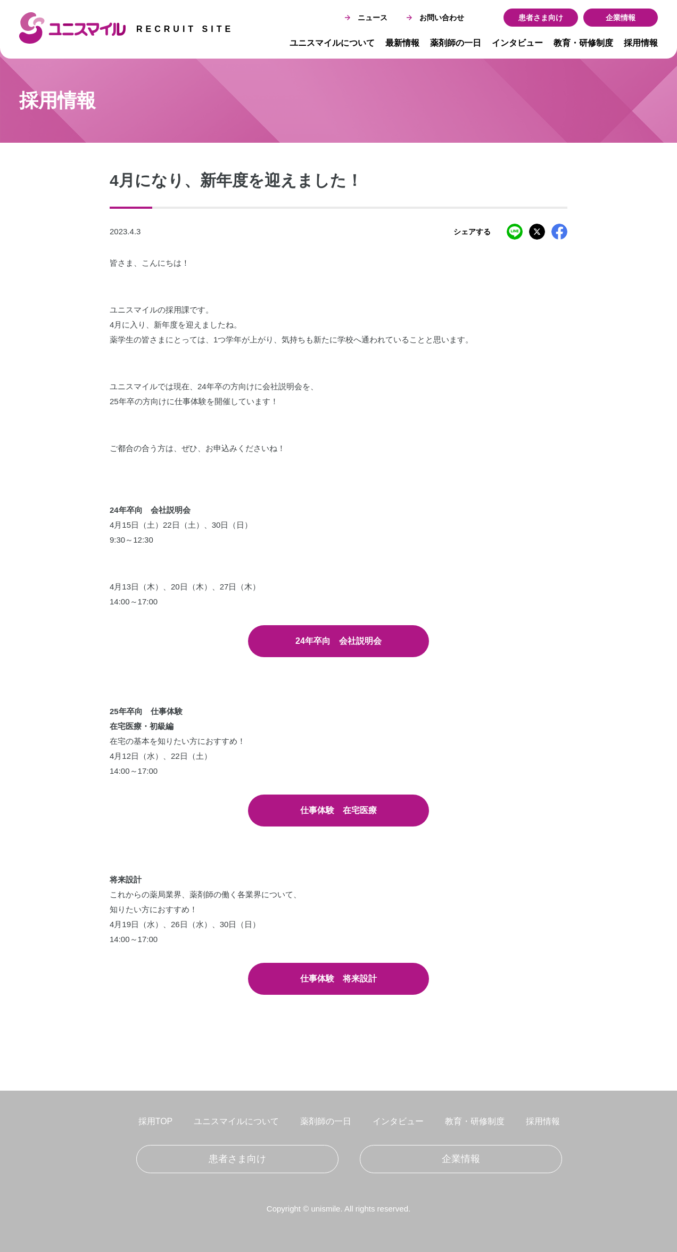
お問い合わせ (435, 17)
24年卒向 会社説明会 (338, 640)
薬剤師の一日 (455, 42)
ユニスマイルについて (332, 42)
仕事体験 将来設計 (338, 978)
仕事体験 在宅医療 (338, 810)
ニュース (366, 17)
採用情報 (641, 42)
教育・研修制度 (583, 42)
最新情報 (402, 42)
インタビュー (517, 42)
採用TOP (155, 1121)
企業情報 (620, 17)
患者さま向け (540, 17)
